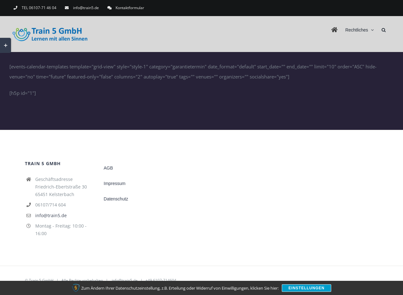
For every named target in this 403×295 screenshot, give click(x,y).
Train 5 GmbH (41, 280)
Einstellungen (306, 288)
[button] (384, 29)
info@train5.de (51, 215)
